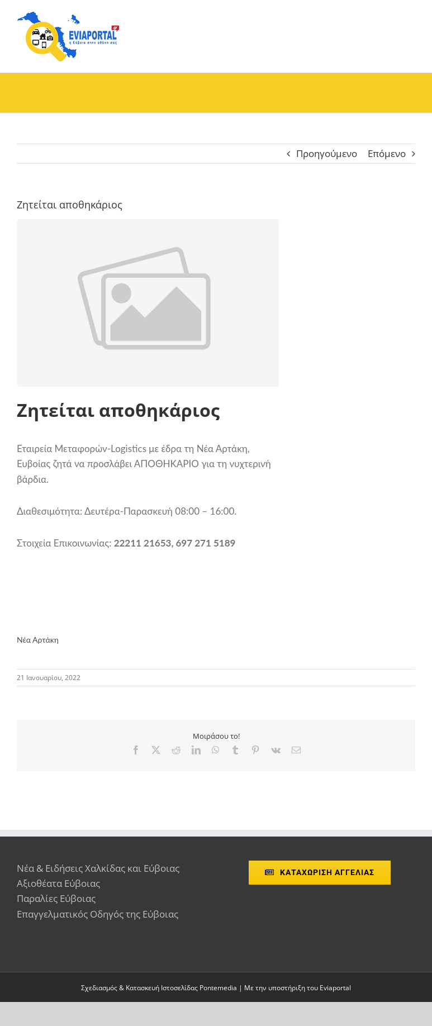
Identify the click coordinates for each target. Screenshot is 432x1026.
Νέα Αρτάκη (38, 639)
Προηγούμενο (326, 153)
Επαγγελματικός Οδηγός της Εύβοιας (97, 914)
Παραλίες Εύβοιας (56, 898)
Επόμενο (387, 153)
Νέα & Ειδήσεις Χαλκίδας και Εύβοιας (98, 868)
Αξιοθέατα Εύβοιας (58, 883)
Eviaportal (335, 987)
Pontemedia (218, 987)
